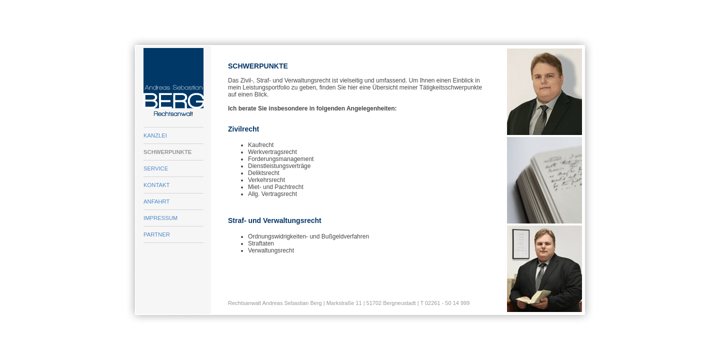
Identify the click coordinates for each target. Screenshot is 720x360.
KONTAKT (157, 185)
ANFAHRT (157, 201)
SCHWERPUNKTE (168, 152)
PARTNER (157, 235)
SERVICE (156, 169)
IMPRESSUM (161, 218)
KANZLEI (155, 135)
